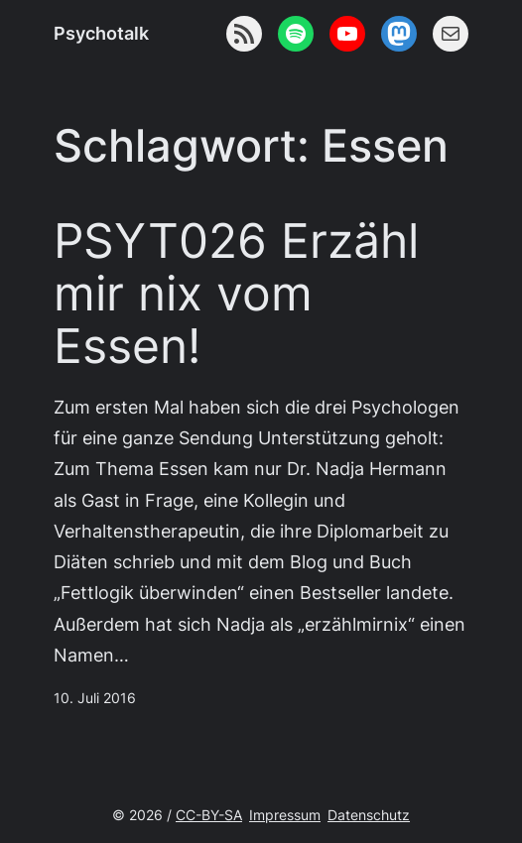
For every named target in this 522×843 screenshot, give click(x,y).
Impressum (285, 814)
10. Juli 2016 (95, 697)
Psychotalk (101, 33)
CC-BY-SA (209, 814)
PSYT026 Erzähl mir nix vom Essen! (236, 293)
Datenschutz (368, 814)
